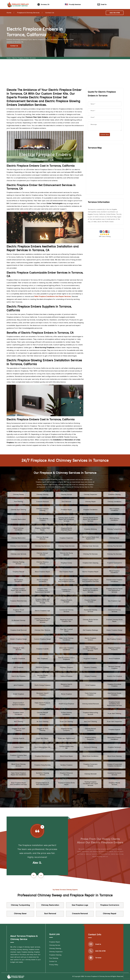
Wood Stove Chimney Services (18, 765)
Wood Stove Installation (90, 756)
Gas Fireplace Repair (66, 572)
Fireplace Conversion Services (90, 765)
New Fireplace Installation (114, 509)
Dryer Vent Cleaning (114, 713)
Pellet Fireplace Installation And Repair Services (90, 648)
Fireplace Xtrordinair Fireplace (114, 685)
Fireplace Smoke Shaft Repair (42, 529)
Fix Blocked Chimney (18, 620)
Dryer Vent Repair (42, 738)
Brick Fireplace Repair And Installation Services (18, 783)
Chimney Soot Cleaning (18, 509)
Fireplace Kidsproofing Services (90, 713)
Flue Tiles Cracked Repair (66, 630)
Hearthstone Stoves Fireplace (114, 694)
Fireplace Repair (66, 509)
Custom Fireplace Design (42, 639)
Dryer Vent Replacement (66, 738)
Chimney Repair (90, 501)
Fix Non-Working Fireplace (42, 519)
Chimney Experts (18, 738)
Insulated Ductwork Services (114, 774)
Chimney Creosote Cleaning (42, 509)
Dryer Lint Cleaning (66, 721)
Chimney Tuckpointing (114, 529)
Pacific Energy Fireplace (42, 685)
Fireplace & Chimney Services (28, 13)
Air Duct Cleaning (42, 721)
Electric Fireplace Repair (90, 572)
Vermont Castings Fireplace (114, 667)
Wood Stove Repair (66, 756)
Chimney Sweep (18, 494)
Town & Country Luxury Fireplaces (66, 658)
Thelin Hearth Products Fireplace (42, 703)
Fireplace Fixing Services (42, 765)
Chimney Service (66, 494)
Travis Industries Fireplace (90, 694)
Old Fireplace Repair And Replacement (90, 538)
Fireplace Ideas (18, 747)
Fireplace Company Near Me (18, 756)
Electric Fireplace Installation (42, 580)
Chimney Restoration (18, 538)
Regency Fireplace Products (114, 648)
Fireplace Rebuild (18, 572)
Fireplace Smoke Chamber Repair (66, 529)
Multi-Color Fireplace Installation (66, 648)
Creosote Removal (42, 501)
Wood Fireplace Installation (114, 571)
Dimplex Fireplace (90, 676)
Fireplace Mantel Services (114, 783)
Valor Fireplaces (42, 658)
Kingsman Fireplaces (90, 658)
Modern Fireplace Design (18, 639)
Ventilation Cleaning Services (42, 774)
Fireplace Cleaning (114, 494)
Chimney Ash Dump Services (66, 554)
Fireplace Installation (90, 509)
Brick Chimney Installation (114, 519)
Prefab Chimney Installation (66, 713)
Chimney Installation (114, 501)
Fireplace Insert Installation (18, 713)
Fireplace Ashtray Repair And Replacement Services (114, 590)
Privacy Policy (53, 964)
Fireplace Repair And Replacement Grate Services (42, 600)
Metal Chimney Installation (18, 529)
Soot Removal (66, 501)
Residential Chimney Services (90, 610)
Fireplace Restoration (18, 519)
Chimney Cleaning (42, 494)
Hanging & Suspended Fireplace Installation (114, 765)
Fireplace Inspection (66, 538)
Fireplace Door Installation (66, 590)
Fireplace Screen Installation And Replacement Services (114, 703)
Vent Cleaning (18, 721)
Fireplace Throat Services (18, 610)
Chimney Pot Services (90, 554)
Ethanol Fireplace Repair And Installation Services (90, 580)
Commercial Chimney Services (66, 610)
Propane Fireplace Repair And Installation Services (18, 590)
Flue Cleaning (18, 501)
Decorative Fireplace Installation (114, 738)
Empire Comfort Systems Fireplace (18, 703)
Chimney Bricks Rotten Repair (90, 620)
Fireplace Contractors (114, 563)
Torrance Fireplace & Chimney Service (97, 976)
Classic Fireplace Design (114, 630)
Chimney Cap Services (42, 546)
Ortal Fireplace (90, 685)
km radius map (105, 171)
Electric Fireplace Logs (42, 610)
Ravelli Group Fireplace (66, 704)
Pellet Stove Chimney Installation (66, 639)
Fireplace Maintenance (42, 756)
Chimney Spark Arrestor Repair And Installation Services (66, 519)
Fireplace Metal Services (18, 601)
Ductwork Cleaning (90, 747)
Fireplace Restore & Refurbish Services (42, 783)
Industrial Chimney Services (114, 610)
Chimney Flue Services (114, 546)
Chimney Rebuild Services (42, 713)
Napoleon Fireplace (66, 667)
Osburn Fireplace (66, 676)
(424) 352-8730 (115, 13)
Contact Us (49, 13)
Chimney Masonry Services (42, 563)
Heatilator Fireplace (42, 667)
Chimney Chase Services (66, 546)
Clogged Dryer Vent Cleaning (18, 729)
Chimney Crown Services (18, 546)
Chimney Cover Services (90, 546)
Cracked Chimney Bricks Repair (114, 620)
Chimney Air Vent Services (18, 648)
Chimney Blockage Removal (42, 538)
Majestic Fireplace (90, 667)
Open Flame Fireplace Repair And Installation (18, 774)
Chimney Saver (114, 538)
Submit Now (104, 134)
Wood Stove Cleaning (114, 756)
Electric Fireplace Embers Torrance (24, 58)
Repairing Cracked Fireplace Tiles (66, 620)
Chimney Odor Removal (42, 630)
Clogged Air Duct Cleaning (42, 729)
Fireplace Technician (114, 747)
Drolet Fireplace (18, 694)
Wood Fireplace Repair (42, 572)
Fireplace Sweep (66, 563)
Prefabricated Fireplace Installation (114, 580)
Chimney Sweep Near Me (66, 747)
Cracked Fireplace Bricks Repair (66, 783)
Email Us (101, 4)
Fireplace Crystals (42, 649)
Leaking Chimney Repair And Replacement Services (42, 620)
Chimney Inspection (90, 494)
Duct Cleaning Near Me (42, 747)
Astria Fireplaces (114, 658)
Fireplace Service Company (66, 729)
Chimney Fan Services (114, 554)
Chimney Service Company (90, 729)
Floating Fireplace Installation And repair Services (90, 783)
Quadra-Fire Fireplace (114, 676)
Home (9, 13)
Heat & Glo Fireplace (18, 676)
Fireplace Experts (114, 729)
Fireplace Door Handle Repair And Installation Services (90, 590)
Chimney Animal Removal (90, 704)
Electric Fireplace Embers (90, 639)
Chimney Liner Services (18, 554)
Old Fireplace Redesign (90, 630)
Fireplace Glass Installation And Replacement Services (42, 590)
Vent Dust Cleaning (90, 721)
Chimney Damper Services (42, 554)
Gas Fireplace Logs (114, 601)
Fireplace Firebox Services (66, 601)
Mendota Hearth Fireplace (66, 685)
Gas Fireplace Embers (114, 639)
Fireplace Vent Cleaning (90, 563)
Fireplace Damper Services (90, 601)
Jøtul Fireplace (18, 685)
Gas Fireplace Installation (18, 580)
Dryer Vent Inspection (114, 721)
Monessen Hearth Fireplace (42, 694)
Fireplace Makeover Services (66, 774)
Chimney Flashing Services (18, 563)
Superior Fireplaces (18, 658)
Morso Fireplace (66, 694)
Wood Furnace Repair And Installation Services (66, 580)
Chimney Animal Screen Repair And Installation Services (90, 519)
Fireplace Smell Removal (18, 630)
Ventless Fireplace (66, 765)
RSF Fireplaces (18, 667)
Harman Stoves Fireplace (42, 676)
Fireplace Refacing (90, 529)
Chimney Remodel (90, 774)
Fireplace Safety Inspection (90, 738)
